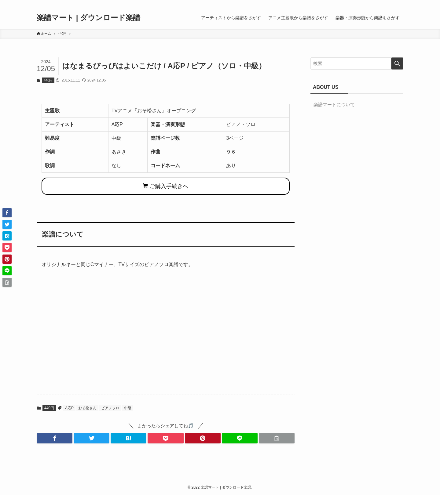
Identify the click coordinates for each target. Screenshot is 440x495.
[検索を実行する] (397, 63)
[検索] (399, 3)
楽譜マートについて (334, 104)
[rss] (391, 3)
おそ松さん (87, 408)
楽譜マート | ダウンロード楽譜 (88, 17)
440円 (48, 80)
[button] (54, 438)
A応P (69, 408)
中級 (127, 408)
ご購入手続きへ (165, 186)
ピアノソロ (110, 408)
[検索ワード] (356, 63)
